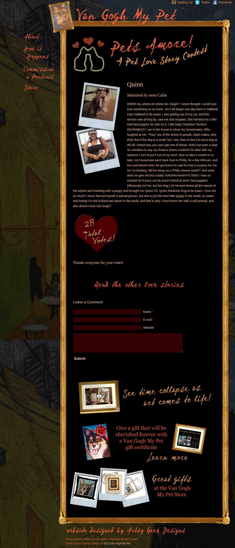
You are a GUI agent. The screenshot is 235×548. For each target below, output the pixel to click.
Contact (133, 539)
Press (69, 539)
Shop (124, 539)
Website (148, 327)
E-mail (148, 319)
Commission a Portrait (106, 539)
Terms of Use (73, 543)
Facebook (221, 2)
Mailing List (181, 2)
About (77, 539)
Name (148, 311)
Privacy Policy (91, 543)
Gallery (87, 539)
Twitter (201, 2)
